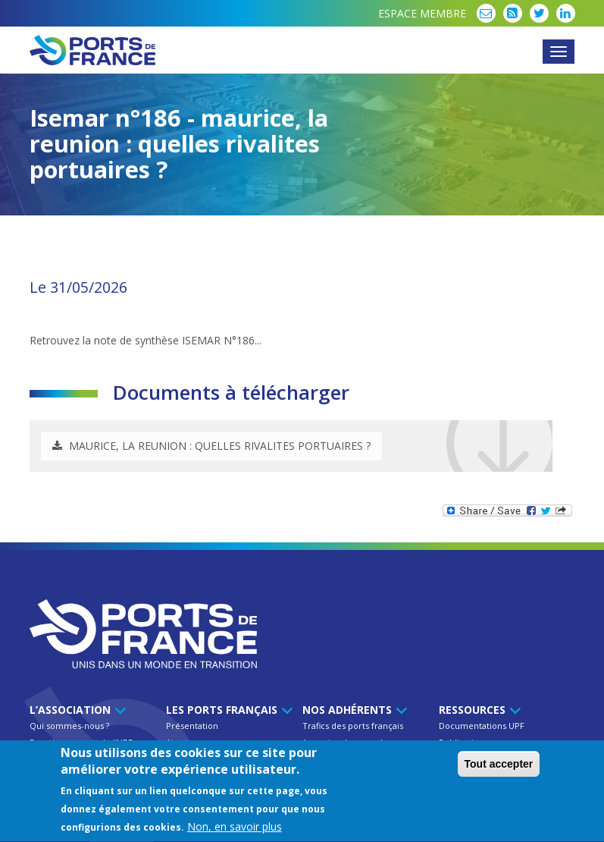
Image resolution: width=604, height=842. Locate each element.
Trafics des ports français (352, 725)
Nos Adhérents (352, 709)
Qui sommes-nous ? (69, 725)
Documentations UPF (481, 725)
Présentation (192, 725)
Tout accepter (499, 765)
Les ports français (227, 709)
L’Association (75, 709)
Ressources (477, 709)
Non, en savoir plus (234, 829)
